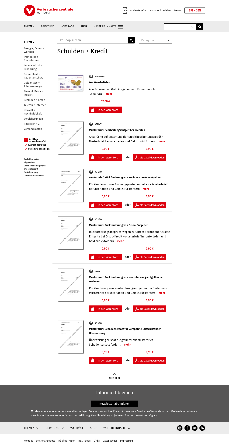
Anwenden (199, 26)
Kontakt (28, 440)
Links (97, 440)
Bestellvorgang (31, 172)
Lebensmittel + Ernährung (33, 67)
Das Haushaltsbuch (100, 82)
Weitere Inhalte (105, 26)
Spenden (195, 10)
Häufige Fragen (66, 440)
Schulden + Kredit (34, 100)
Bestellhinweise (31, 159)
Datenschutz (110, 440)
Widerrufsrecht (31, 169)
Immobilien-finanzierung (31, 58)
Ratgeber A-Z (32, 123)
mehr (108, 94)
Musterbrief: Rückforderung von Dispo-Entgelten (118, 225)
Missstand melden (160, 10)
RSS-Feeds (84, 440)
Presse (177, 10)
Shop (83, 26)
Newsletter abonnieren (114, 403)
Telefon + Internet (35, 105)
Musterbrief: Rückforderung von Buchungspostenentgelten (125, 177)
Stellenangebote (45, 440)
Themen (29, 26)
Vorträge (67, 26)
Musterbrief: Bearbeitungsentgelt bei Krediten (117, 130)
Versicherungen (33, 118)
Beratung (47, 26)
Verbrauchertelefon (135, 10)
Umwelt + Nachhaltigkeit (33, 111)
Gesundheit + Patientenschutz (33, 75)
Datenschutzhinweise (34, 175)
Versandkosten (33, 129)
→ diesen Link (139, 415)
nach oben (114, 376)
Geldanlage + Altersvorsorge (33, 84)
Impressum (126, 440)
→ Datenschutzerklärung (76, 415)
